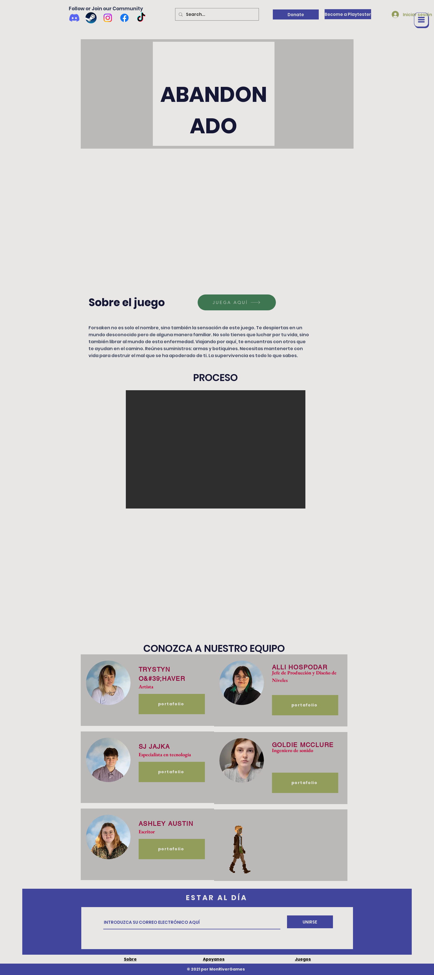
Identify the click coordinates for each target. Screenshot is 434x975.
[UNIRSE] (310, 921)
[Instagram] (107, 17)
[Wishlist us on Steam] (91, 17)
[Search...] (216, 14)
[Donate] (296, 14)
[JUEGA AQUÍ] (237, 302)
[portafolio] (172, 704)
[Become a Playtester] (348, 14)
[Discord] (74, 17)
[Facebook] (124, 17)
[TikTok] (141, 17)
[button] (421, 20)
